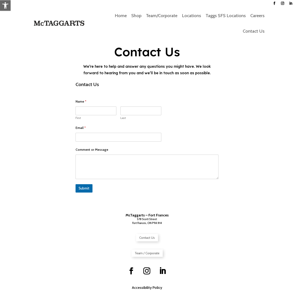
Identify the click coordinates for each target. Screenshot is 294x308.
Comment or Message (92, 150)
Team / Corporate (147, 253)
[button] (5, 5)
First (78, 118)
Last (123, 118)
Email (81, 128)
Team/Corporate (161, 15)
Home (121, 15)
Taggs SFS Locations (226, 15)
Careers (257, 15)
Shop (136, 15)
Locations (191, 15)
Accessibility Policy (147, 287)
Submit (84, 188)
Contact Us (254, 31)
